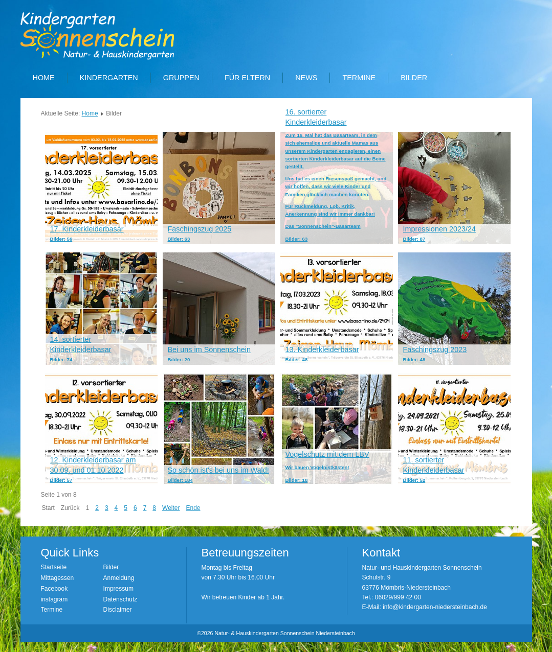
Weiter (171, 507)
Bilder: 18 (296, 480)
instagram (54, 599)
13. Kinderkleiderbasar (322, 349)
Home (44, 78)
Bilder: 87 (414, 239)
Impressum (118, 588)
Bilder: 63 (179, 239)
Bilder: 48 (296, 359)
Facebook (54, 588)
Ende (193, 507)
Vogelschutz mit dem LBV (327, 454)
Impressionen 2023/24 (439, 229)
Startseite (54, 567)
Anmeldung (119, 577)
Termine (359, 78)
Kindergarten (109, 78)
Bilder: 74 (61, 359)
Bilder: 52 (414, 480)
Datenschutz (120, 599)
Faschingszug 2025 (200, 229)
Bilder (414, 78)
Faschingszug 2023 (435, 349)
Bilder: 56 (61, 239)
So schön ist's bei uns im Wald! (218, 470)
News (306, 78)
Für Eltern (247, 78)
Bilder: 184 (180, 480)
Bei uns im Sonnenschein (209, 349)
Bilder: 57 (61, 480)
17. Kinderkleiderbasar (87, 229)
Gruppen (181, 78)
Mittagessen (57, 577)
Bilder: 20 (179, 359)
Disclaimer (117, 609)
